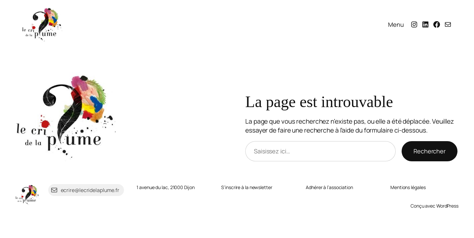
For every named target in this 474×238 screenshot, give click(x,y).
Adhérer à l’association (329, 187)
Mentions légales (407, 187)
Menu (396, 24)
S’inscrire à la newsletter (246, 187)
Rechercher (430, 151)
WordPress (447, 206)
